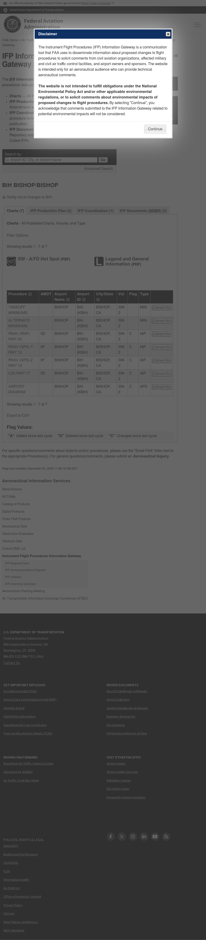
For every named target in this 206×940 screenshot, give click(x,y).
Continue (155, 129)
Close (168, 34)
